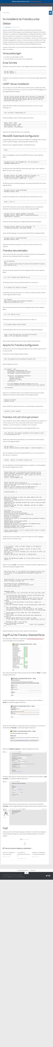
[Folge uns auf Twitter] (47, 878)
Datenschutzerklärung (23, 872)
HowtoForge (10, 8)
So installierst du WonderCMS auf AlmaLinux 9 (21, 856)
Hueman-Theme (21, 878)
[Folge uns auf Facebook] (49, 878)
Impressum (32, 872)
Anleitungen (6, 15)
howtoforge (8, 29)
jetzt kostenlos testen (36, 1)
